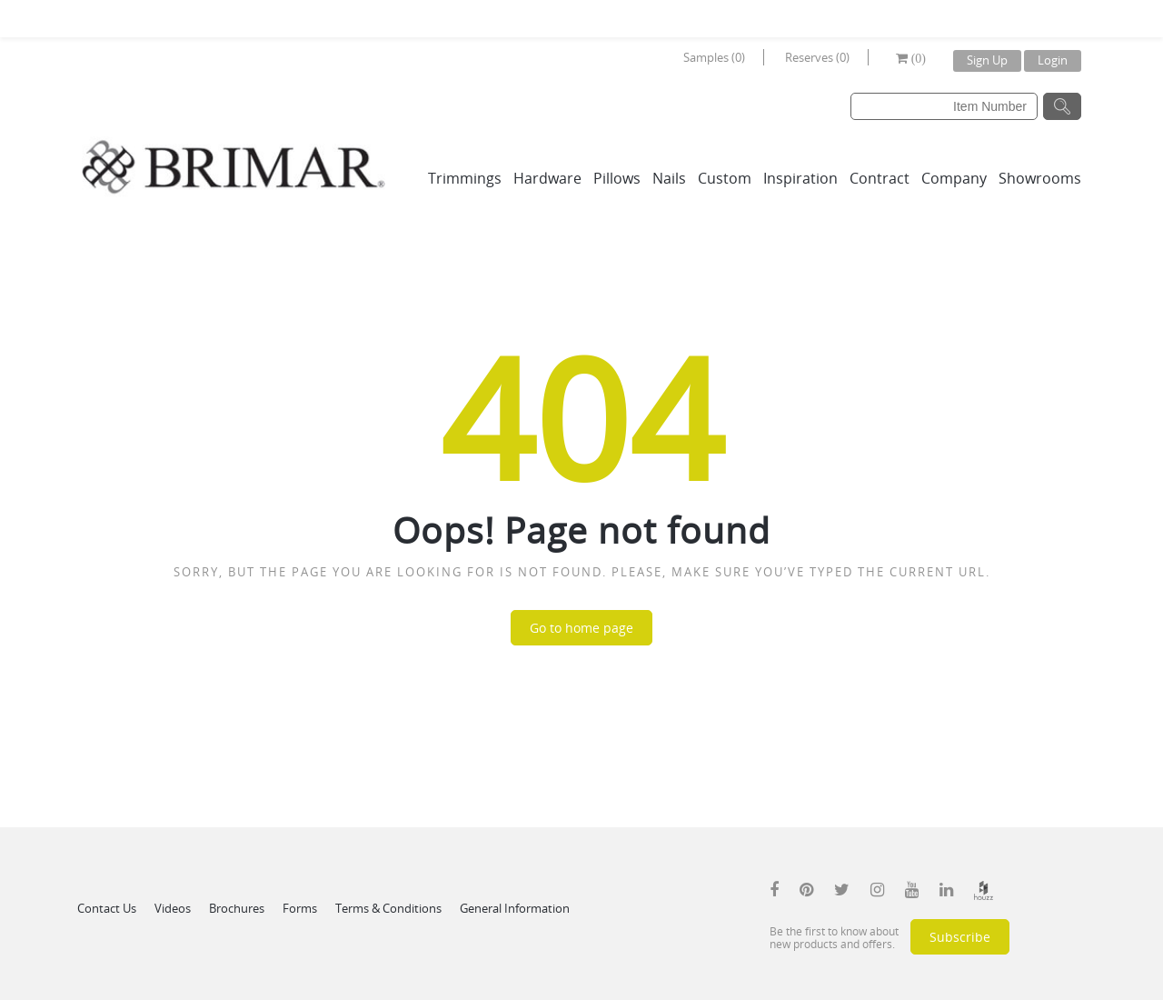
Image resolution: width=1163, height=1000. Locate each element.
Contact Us (106, 908)
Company (954, 178)
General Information (515, 908)
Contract (880, 178)
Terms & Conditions (388, 908)
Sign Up (987, 60)
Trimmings (465, 178)
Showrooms (1040, 178)
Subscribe (959, 936)
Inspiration (800, 178)
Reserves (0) (817, 57)
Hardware (547, 178)
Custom (724, 178)
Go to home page (581, 627)
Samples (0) (714, 57)
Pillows (617, 178)
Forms (300, 908)
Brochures (236, 908)
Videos (172, 908)
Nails (669, 178)
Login (1053, 60)
